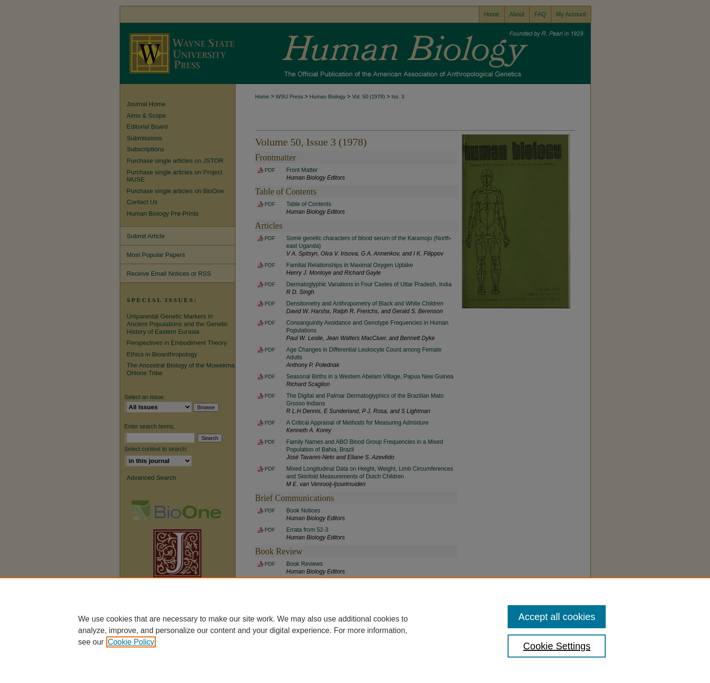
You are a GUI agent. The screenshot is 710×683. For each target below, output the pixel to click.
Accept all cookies (556, 616)
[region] (355, 630)
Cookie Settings (556, 646)
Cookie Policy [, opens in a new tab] (131, 642)
